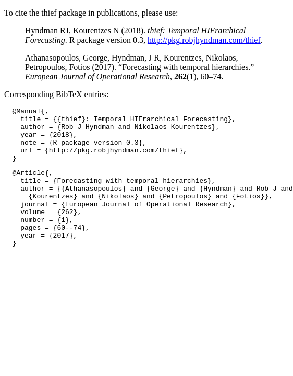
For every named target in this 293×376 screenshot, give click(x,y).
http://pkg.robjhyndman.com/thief (204, 40)
